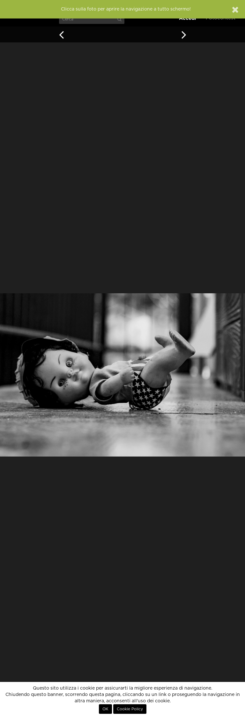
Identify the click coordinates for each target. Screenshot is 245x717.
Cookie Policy (130, 709)
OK (105, 709)
